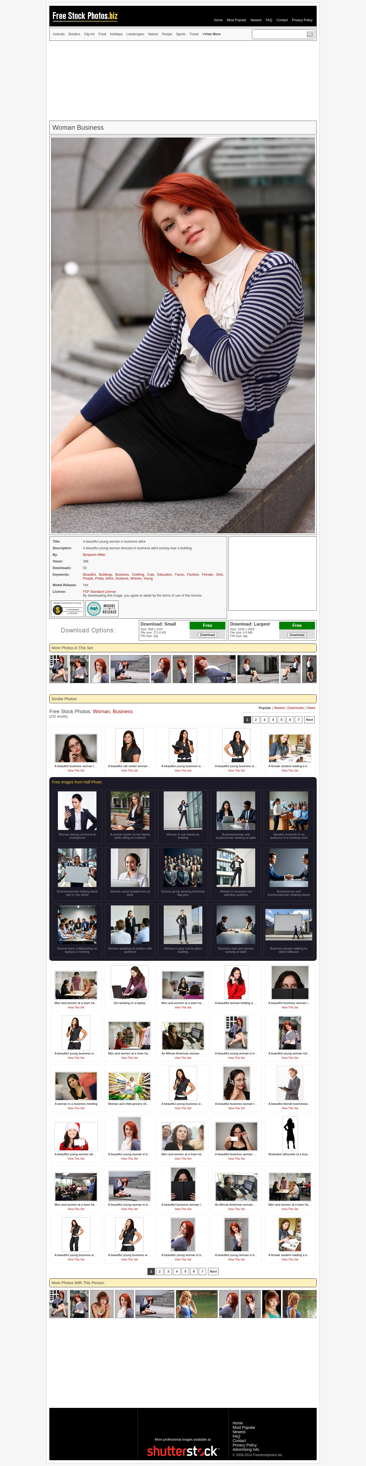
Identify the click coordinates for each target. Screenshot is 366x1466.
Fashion (193, 575)
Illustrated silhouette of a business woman (296, 1154)
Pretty (99, 578)
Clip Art (89, 34)
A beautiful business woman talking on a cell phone (89, 766)
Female (207, 575)
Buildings (105, 575)
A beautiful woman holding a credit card (241, 1003)
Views (310, 708)
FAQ (269, 20)
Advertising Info (246, 1449)
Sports (181, 34)
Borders (74, 34)
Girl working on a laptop (130, 1003)
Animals (59, 34)
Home (218, 20)
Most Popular (236, 20)
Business (122, 575)
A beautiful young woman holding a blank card (299, 1053)
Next (309, 720)
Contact (282, 20)
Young (148, 578)
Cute (150, 575)
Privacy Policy (302, 20)
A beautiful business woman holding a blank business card (254, 1154)
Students (121, 578)
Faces (179, 575)
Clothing (138, 575)
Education (164, 575)
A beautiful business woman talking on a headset (248, 1103)
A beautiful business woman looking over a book (300, 1003)
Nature (153, 34)
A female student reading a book (290, 766)
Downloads (295, 708)
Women (136, 578)
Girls (219, 575)
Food (102, 34)
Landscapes (135, 34)
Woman (101, 711)
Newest (256, 20)
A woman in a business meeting (76, 1103)
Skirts (109, 578)
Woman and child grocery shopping (131, 1103)
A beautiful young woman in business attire (244, 1053)
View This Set (76, 770)
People (167, 34)
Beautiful (89, 575)
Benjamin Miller (94, 555)
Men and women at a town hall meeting (81, 1003)
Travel (194, 34)
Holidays (116, 34)
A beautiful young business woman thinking (190, 766)
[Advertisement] (183, 80)
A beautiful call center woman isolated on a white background (149, 766)
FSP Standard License (99, 592)
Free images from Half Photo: (77, 782)
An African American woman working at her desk (194, 1053)
